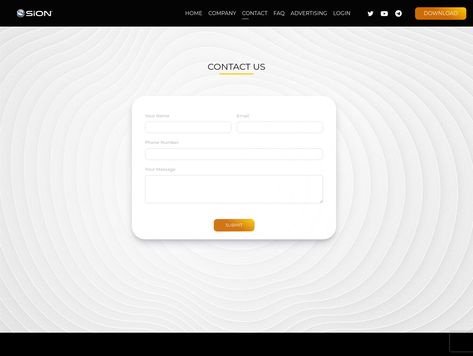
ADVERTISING (309, 13)
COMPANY (222, 13)
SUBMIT (230, 228)
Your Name (154, 119)
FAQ (278, 13)
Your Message (157, 172)
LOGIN (341, 13)
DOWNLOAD (441, 13)
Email (239, 119)
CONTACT (254, 13)
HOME (193, 13)
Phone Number (158, 146)
